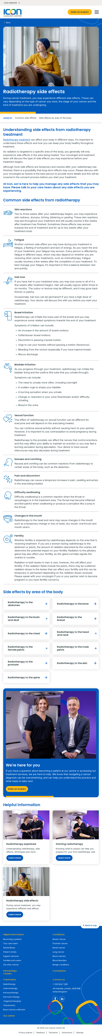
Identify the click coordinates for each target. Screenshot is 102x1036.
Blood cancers (59, 956)
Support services (11, 956)
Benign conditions (61, 964)
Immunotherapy (10, 992)
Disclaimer (53, 1032)
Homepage (12, 13)
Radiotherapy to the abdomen (28, 604)
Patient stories (9, 952)
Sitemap (79, 1032)
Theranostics (9, 1005)
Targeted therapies (12, 1001)
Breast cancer (59, 939)
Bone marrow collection (14, 1009)
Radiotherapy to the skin (77, 663)
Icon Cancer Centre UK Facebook (55, 998)
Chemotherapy (10, 988)
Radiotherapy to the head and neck (77, 633)
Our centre (9, 1015)
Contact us (59, 979)
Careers (7, 973)
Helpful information (13, 934)
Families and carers (12, 960)
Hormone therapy (11, 997)
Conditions (59, 934)
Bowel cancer (59, 947)
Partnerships (10, 970)
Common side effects (25, 118)
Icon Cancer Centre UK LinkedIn (62, 998)
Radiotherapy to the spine (28, 677)
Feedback (40, 1032)
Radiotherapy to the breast (77, 618)
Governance (67, 1032)
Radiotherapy (9, 984)
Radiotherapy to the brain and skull (28, 618)
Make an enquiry (80, 12)
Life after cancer (11, 964)
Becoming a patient (12, 939)
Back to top (89, 925)
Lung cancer (58, 952)
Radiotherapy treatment (16, 139)
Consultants (59, 970)
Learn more (14, 857)
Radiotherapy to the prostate (28, 663)
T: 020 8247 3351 (60, 984)
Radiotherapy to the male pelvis (77, 648)
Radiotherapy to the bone (77, 603)
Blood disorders (60, 960)
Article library (9, 947)
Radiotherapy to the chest (28, 633)
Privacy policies (25, 1032)
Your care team (10, 943)
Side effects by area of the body (55, 118)
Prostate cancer (60, 943)
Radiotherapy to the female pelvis (28, 648)
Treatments (9, 979)
